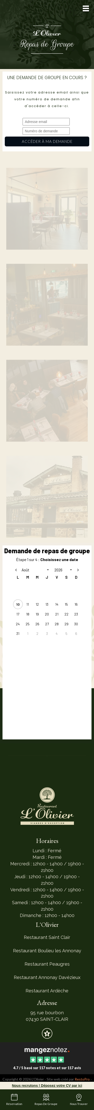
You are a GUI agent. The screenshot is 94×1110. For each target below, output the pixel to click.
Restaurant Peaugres (47, 964)
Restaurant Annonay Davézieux (47, 977)
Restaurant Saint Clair (47, 937)
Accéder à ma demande (47, 141)
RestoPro (82, 1079)
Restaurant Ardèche (47, 990)
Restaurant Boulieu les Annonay (47, 950)
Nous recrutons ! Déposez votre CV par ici (47, 1086)
